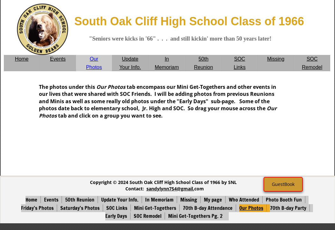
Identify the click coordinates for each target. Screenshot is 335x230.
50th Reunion (79, 199)
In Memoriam (159, 199)
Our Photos (251, 207)
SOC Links (116, 207)
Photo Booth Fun (284, 199)
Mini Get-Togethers (155, 207)
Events (58, 59)
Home (22, 59)
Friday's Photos (37, 207)
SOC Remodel (147, 215)
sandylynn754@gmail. (170, 189)
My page (213, 199)
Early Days (116, 215)
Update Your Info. (119, 199)
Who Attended (244, 199)
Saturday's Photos (80, 207)
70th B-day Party (288, 207)
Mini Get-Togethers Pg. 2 (195, 215)
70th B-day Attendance (208, 207)
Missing (275, 59)
